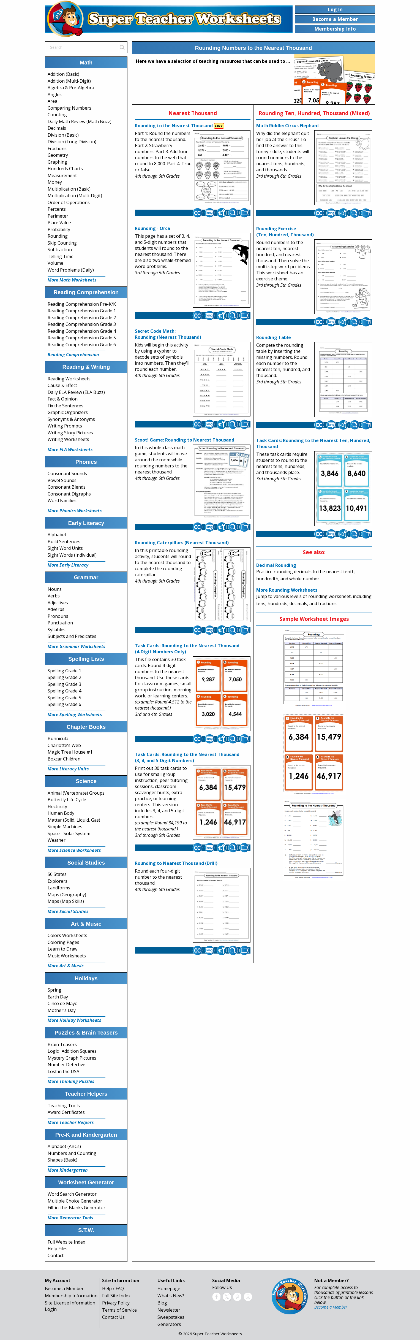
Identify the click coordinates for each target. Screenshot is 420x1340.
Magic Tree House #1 (70, 752)
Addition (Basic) (63, 74)
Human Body (61, 813)
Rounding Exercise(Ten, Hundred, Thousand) (285, 232)
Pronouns (58, 616)
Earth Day (58, 997)
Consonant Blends (67, 487)
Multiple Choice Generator (75, 1201)
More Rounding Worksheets (286, 590)
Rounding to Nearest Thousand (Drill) (176, 863)
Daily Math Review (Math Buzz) (79, 121)
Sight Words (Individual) (72, 555)
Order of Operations (69, 202)
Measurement (62, 175)
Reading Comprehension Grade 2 (82, 318)
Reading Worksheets (69, 379)
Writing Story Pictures (70, 433)
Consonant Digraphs (69, 494)
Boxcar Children (64, 759)
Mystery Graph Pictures (72, 1058)
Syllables (57, 630)
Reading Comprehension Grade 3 (82, 324)
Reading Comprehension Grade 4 (82, 331)
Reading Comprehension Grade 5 (82, 338)
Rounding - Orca (152, 228)
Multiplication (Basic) (69, 189)
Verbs (54, 596)
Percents (57, 209)
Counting (57, 115)
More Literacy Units (68, 769)
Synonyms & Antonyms (71, 419)
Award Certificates (66, 1112)
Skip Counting (62, 243)
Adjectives (58, 603)
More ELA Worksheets (70, 449)
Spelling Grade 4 (64, 691)
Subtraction (60, 250)
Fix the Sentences (65, 406)
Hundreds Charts (65, 169)
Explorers (57, 881)
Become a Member (64, 1288)
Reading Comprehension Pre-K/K (82, 304)
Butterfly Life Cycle (67, 800)
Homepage (168, 1288)
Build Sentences (64, 541)
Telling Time (60, 256)
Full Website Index (66, 1242)
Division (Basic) (63, 135)
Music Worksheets (67, 956)
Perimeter (58, 216)
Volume (55, 263)
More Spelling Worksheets (75, 714)
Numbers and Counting (72, 1153)
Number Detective (66, 1065)
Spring (54, 990)
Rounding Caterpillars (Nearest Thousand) (182, 543)
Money (55, 182)
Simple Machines (65, 827)
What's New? (170, 1296)
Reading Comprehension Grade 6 (82, 345)
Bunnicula (58, 738)
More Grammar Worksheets (76, 646)
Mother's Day (62, 1010)
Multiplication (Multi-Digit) (75, 196)
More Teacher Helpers (71, 1122)
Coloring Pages (63, 942)
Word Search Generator (72, 1194)
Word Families (62, 500)
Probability (59, 229)
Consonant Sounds (67, 473)
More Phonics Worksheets (75, 511)
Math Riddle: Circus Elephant (287, 126)
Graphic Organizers (68, 412)
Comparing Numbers (69, 108)
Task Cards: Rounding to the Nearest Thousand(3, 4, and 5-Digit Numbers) (187, 757)
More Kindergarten (68, 1170)
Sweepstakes (170, 1317)
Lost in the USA (63, 1071)
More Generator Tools (70, 1218)
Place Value (59, 223)
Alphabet (57, 535)
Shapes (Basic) (62, 1160)
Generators (169, 1324)
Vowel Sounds (62, 480)
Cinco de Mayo (63, 1003)
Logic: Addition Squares (72, 1051)
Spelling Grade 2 (64, 677)
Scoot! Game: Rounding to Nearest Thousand (184, 440)
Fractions (57, 148)
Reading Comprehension (73, 354)
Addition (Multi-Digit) (69, 81)
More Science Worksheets (74, 850)
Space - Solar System (69, 833)
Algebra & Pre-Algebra (71, 88)
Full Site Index (116, 1296)
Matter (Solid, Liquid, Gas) (74, 820)
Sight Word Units (65, 548)
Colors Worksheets (67, 935)
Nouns (55, 589)
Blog (162, 1303)
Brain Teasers (62, 1044)
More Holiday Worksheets (74, 1020)
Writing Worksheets (68, 439)
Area (52, 101)
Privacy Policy (116, 1303)
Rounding (58, 236)
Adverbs (56, 609)
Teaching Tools (64, 1106)
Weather (57, 840)
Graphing (57, 162)
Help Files (57, 1249)
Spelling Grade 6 (64, 704)
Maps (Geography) (67, 895)
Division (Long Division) (72, 142)
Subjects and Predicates (72, 636)
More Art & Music (66, 966)
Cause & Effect (62, 385)
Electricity (57, 806)
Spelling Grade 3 (64, 684)
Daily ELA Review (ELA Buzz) (76, 392)
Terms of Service (119, 1310)
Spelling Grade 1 (64, 671)
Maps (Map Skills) (66, 901)
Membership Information (71, 1296)
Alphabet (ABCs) (64, 1146)
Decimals (57, 128)
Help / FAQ (113, 1288)
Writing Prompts (65, 426)
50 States (57, 874)
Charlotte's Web (64, 745)
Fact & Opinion (63, 399)
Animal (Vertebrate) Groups (76, 793)
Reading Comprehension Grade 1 (82, 311)
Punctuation (60, 623)
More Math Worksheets (72, 280)
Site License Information (70, 1303)
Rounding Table (273, 337)
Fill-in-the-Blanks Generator (76, 1207)
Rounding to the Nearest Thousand (174, 126)
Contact (56, 1255)
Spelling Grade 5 (64, 698)
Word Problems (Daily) (71, 270)
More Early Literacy (68, 565)
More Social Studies (68, 911)
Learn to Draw (62, 949)
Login (51, 1309)
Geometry (58, 155)
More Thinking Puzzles (71, 1081)
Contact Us (113, 1317)
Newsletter (168, 1310)
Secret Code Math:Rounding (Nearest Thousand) (168, 334)
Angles (55, 94)
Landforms (59, 888)
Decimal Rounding (276, 565)
